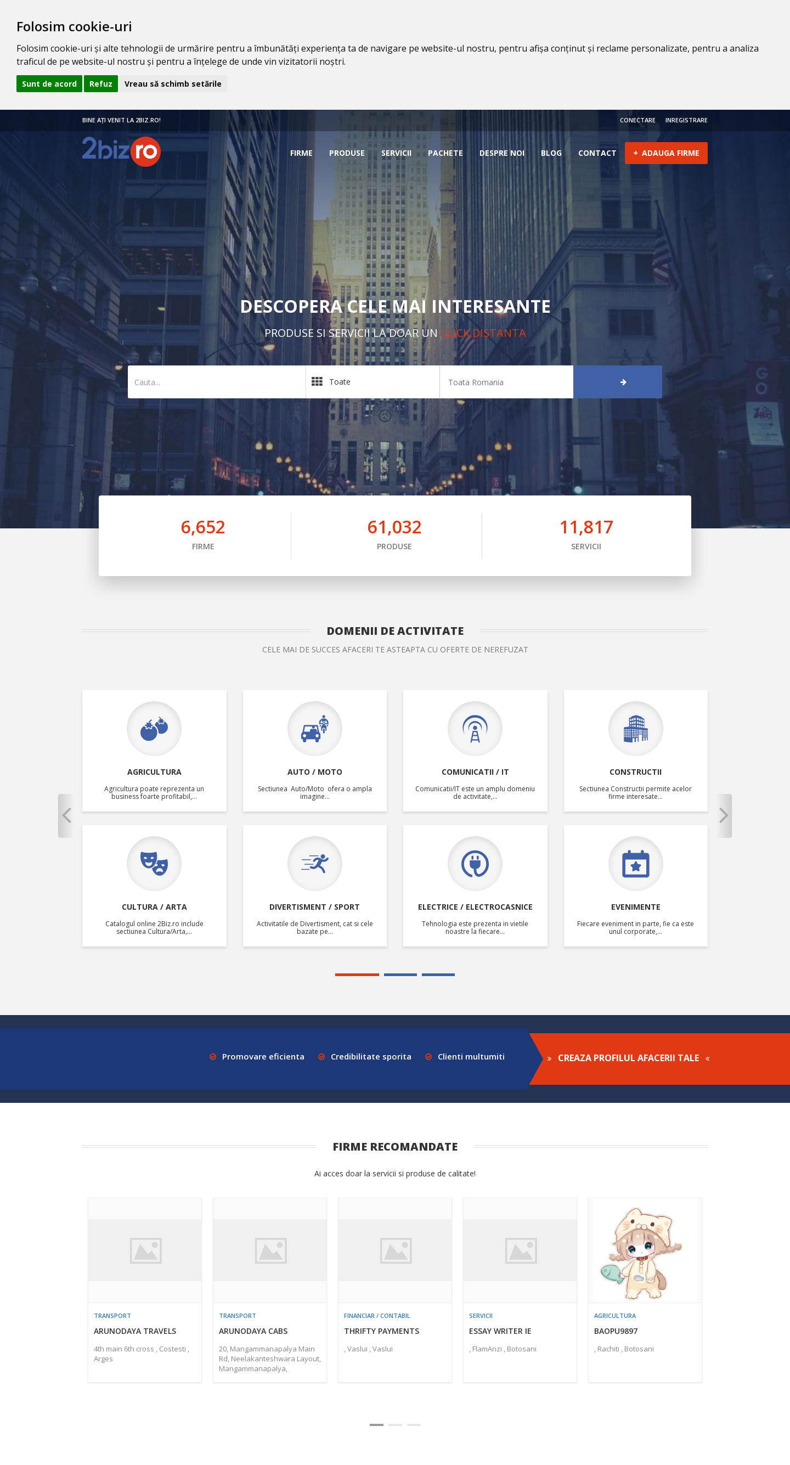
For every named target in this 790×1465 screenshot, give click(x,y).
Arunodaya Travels (135, 1331)
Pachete (445, 153)
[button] (66, 816)
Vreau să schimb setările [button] (173, 83)
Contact (597, 153)
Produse (347, 153)
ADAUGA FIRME (666, 152)
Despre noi (501, 153)
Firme (301, 153)
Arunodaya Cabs (253, 1331)
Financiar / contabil (377, 1315)
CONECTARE (638, 120)
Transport (112, 1315)
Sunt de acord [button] (49, 83)
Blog (551, 153)
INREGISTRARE (686, 120)
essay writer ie (500, 1331)
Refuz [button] (100, 83)
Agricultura (615, 1315)
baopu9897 (615, 1331)
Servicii (396, 153)
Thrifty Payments (381, 1331)
